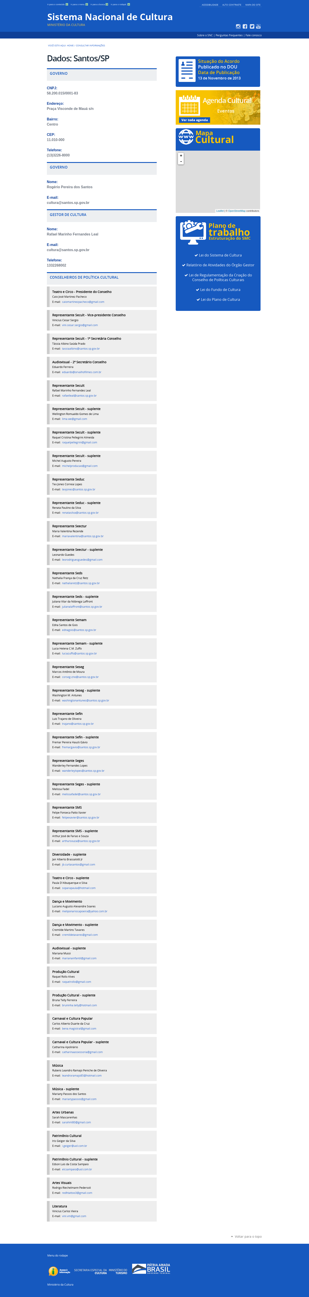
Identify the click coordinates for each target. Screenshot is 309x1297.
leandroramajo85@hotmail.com (82, 1075)
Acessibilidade (210, 4)
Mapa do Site (253, 4)
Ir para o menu (80, 4)
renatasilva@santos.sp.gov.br (80, 513)
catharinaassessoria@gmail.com (82, 1052)
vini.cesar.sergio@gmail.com (80, 325)
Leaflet (220, 210)
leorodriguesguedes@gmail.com (82, 560)
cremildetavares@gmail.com (80, 935)
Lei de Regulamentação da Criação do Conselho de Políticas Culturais (220, 277)
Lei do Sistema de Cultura (220, 255)
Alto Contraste (231, 4)
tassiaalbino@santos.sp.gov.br (81, 348)
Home (70, 45)
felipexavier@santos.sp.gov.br (80, 817)
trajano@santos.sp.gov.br (78, 724)
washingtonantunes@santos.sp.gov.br (85, 700)
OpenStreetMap (237, 210)
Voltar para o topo (248, 1236)
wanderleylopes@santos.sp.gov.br (83, 771)
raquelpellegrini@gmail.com (79, 442)
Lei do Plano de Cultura (220, 299)
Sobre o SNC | (206, 35)
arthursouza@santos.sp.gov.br (81, 841)
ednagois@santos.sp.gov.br (79, 630)
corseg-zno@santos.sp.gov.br (80, 677)
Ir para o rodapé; (120, 4)
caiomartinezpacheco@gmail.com (83, 302)
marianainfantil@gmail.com (79, 958)
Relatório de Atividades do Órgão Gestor (220, 265)
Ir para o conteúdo (58, 4)
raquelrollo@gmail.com (76, 982)
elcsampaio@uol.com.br (77, 1169)
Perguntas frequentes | (231, 35)
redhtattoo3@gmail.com (77, 1193)
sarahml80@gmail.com (76, 1122)
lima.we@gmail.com (74, 419)
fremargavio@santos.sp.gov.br (81, 747)
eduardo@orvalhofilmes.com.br (81, 372)
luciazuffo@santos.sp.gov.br (79, 653)
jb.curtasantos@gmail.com (78, 864)
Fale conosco (254, 35)
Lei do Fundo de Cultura (220, 289)
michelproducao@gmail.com (80, 466)
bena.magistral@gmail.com (79, 1028)
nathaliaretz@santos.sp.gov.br (81, 583)
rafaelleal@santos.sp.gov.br (79, 395)
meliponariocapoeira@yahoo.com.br (84, 911)
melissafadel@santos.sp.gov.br (81, 794)
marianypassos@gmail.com (79, 1099)
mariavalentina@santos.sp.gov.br (83, 536)
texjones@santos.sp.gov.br (78, 489)
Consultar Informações (90, 45)
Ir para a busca (100, 4)
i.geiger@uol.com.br (74, 1146)
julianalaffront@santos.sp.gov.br (82, 607)
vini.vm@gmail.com (74, 1216)
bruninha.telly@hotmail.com (79, 1005)
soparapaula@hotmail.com (79, 888)
